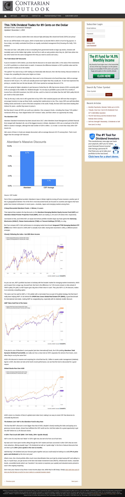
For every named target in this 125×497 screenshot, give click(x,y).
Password (90, 33)
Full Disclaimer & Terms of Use (99, 493)
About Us (24, 16)
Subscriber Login (71, 16)
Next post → (76, 481)
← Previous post (9, 481)
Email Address (91, 28)
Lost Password (91, 45)
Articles (14, 16)
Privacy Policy (112, 493)
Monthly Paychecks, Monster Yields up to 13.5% (103, 107)
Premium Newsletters (52, 16)
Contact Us (36, 16)
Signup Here (91, 43)
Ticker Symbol (91, 91)
